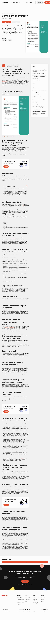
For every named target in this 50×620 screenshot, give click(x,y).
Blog (27, 2)
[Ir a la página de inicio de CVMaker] (5, 2)
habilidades (14, 239)
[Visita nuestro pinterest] (27, 609)
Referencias (23, 458)
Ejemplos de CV (27, 599)
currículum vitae (4, 81)
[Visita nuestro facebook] (22, 609)
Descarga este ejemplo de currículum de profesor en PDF (11, 136)
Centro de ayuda (36, 597)
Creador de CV (19, 597)
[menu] (39, 92)
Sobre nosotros (43, 597)
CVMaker (18, 604)
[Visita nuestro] (29, 609)
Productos (13, 2)
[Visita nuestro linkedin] (20, 609)
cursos (23, 205)
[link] (15, 13)
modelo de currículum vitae (9, 327)
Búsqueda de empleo (20, 602)
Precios (31, 2)
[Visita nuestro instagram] (24, 609)
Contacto (42, 599)
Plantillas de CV (27, 597)
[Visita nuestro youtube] (25, 609)
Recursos (18, 2)
